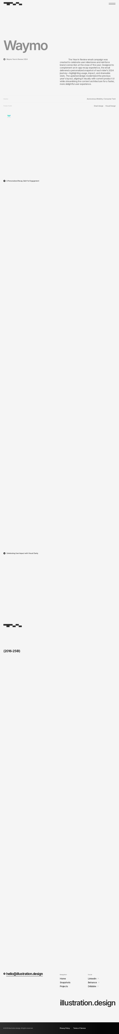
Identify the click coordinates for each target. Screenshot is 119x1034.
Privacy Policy (65, 1028)
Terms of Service (79, 1028)
